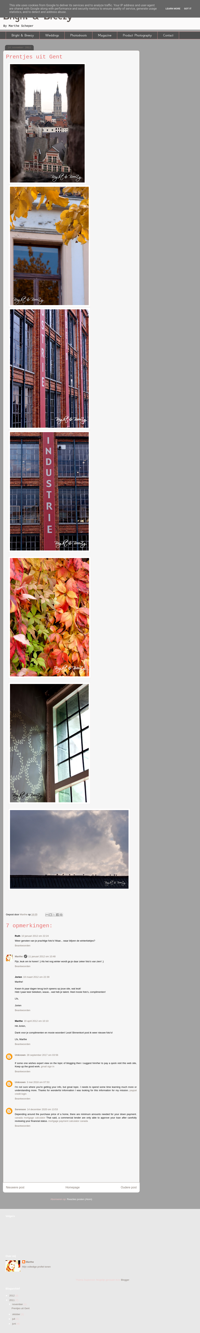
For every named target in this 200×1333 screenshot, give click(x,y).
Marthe (19, 956)
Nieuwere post (15, 1187)
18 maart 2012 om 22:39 (36, 977)
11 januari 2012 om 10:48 (42, 956)
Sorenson (20, 1109)
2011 (12, 1300)
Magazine (104, 35)
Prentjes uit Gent (20, 1308)
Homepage (73, 1187)
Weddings (52, 35)
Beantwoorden (22, 945)
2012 (12, 1295)
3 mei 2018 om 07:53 (38, 1082)
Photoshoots (78, 35)
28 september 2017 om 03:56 (42, 1055)
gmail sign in (47, 1066)
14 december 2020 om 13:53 (42, 1109)
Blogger (125, 1279)
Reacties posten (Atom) (79, 1199)
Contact (168, 35)
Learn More (173, 8)
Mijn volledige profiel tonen (36, 1266)
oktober (16, 1314)
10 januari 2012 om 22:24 (35, 936)
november (18, 1304)
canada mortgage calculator (30, 1117)
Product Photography (137, 35)
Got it (187, 8)
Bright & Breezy (22, 35)
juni (14, 1323)
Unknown (20, 1055)
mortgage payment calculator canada (68, 1121)
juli (14, 1318)
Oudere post (129, 1187)
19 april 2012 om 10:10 (36, 1021)
